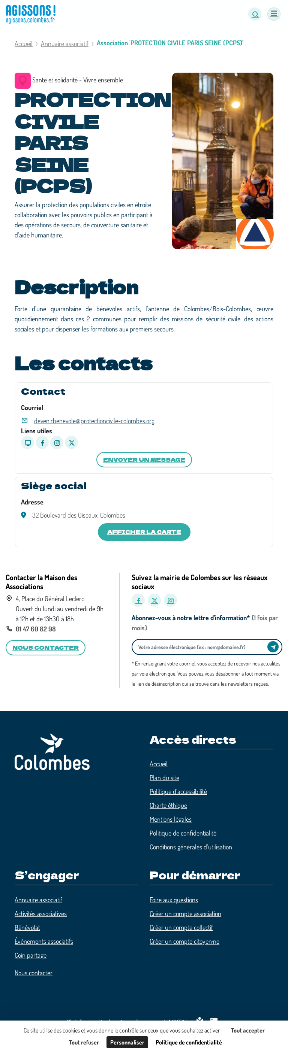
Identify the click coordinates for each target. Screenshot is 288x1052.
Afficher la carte (144, 532)
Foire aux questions (174, 899)
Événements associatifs (44, 941)
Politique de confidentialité (183, 833)
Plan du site (164, 777)
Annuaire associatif (64, 43)
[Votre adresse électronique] (201, 647)
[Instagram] (170, 600)
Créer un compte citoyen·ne (184, 941)
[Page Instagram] (56, 442)
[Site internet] (27, 442)
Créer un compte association (185, 913)
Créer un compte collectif (181, 927)
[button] (254, 14)
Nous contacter (33, 972)
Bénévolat (27, 927)
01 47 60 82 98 (36, 629)
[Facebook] (138, 600)
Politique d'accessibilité (178, 791)
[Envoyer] (273, 646)
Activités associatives (41, 913)
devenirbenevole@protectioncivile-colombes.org (94, 420)
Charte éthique (168, 805)
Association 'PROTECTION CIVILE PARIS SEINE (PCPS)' (170, 43)
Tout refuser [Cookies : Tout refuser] (84, 1042)
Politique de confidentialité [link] (189, 1042)
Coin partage (30, 955)
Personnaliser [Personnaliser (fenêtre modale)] (127, 1042)
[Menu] (273, 14)
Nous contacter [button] (45, 647)
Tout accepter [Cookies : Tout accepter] (248, 1030)
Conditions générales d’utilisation (191, 847)
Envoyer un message (144, 459)
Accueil (24, 43)
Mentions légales (171, 819)
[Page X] (71, 442)
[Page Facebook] (42, 442)
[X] (154, 600)
